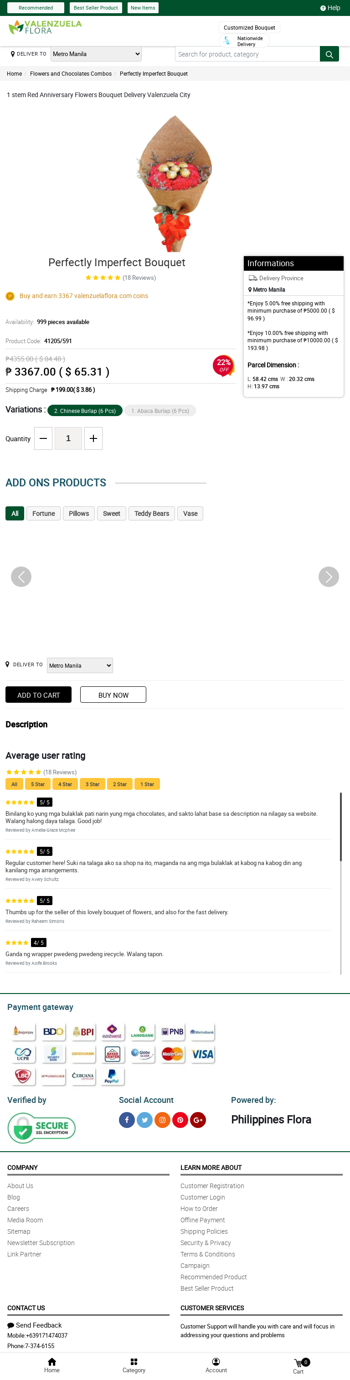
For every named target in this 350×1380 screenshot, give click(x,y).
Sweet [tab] (111, 513)
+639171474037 (46, 1333)
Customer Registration (212, 1183)
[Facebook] (127, 1117)
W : (292, 378)
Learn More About (211, 1164)
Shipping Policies (204, 1228)
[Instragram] (162, 1117)
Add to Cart (38, 695)
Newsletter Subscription (41, 1240)
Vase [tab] (190, 513)
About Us (20, 1183)
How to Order (199, 1205)
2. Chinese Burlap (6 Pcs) (85, 410)
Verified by (25, 1097)
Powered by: (251, 1097)
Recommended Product (213, 1274)
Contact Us (26, 1305)
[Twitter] (145, 1117)
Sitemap (19, 1228)
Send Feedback (34, 1322)
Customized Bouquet (249, 27)
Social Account (144, 1097)
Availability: (45, 322)
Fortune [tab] (43, 513)
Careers (18, 1205)
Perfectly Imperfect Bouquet (154, 73)
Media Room (25, 1217)
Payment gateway (36, 1005)
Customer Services (212, 1305)
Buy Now (113, 695)
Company (22, 1164)
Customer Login (202, 1194)
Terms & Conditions (207, 1251)
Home (14, 73)
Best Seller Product (96, 7)
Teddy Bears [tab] (151, 513)
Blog (13, 1194)
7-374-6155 (39, 1343)
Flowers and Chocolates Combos (71, 73)
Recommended (36, 7)
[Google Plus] (198, 1117)
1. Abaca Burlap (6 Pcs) (160, 410)
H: (261, 386)
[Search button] (329, 54)
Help (330, 8)
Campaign (195, 1262)
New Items (143, 7)
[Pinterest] (180, 1117)
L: (261, 378)
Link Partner (24, 1251)
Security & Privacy (205, 1240)
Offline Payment (202, 1217)
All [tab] (14, 513)
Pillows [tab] (79, 513)
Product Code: (37, 341)
